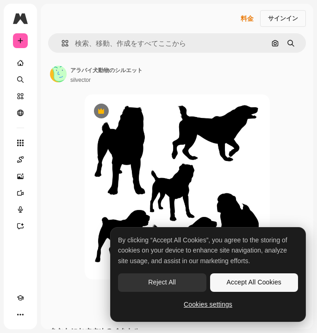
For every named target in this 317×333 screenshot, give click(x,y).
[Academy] (20, 297)
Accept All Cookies (254, 282)
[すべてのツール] (20, 143)
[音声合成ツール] (20, 209)
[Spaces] (20, 159)
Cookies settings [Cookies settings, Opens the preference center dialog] (208, 304)
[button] (61, 43)
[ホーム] (20, 63)
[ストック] (20, 96)
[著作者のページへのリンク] (58, 74)
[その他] (20, 314)
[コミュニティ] (20, 112)
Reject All (162, 282)
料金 (247, 18)
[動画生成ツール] (20, 192)
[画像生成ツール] (20, 176)
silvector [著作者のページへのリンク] (80, 80)
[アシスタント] (20, 226)
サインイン (283, 18)
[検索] (20, 79)
